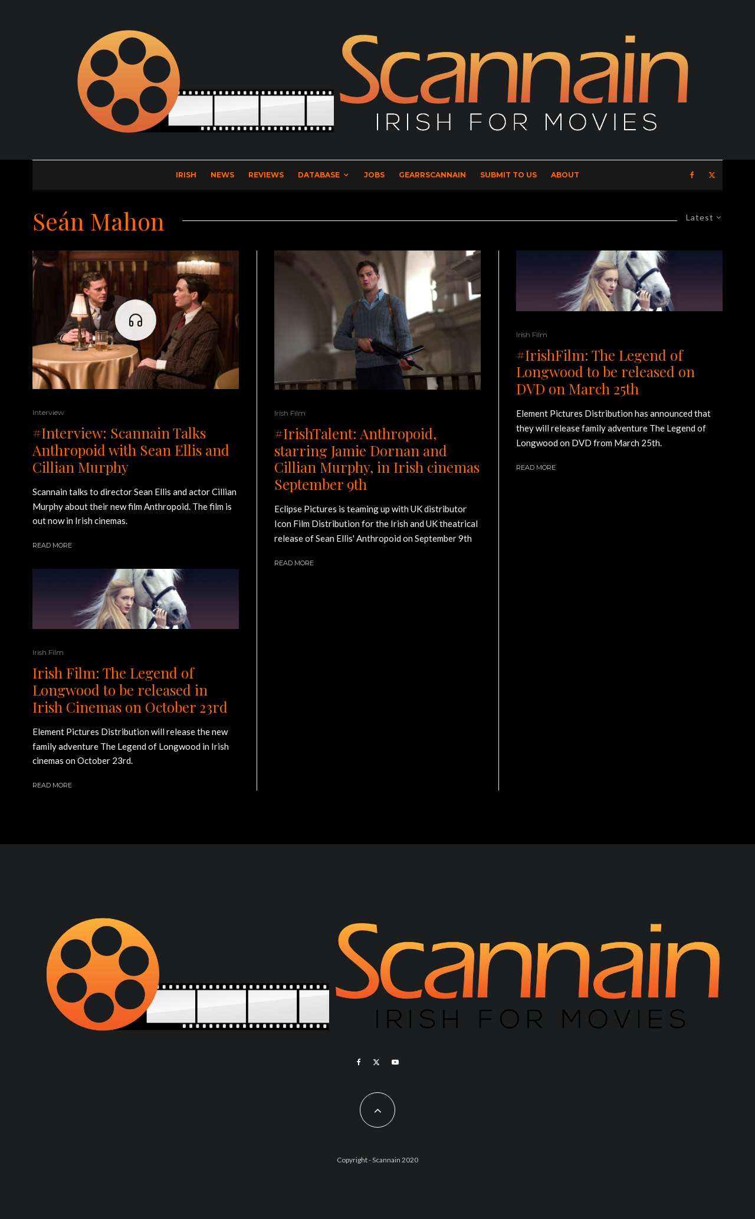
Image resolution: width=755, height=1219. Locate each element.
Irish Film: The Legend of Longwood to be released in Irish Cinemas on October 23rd (130, 689)
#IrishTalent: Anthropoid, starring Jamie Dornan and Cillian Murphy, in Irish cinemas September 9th (377, 459)
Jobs (374, 174)
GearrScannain (432, 174)
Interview (48, 412)
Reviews (266, 174)
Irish (186, 174)
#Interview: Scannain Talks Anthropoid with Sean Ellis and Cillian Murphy (130, 449)
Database (319, 174)
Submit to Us (508, 174)
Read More (52, 545)
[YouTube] (395, 1062)
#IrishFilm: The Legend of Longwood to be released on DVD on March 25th (605, 372)
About (565, 174)
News (222, 174)
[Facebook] (692, 175)
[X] (712, 175)
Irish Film (48, 652)
